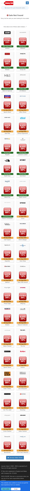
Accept (15, 489)
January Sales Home (15, 457)
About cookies (5, 489)
